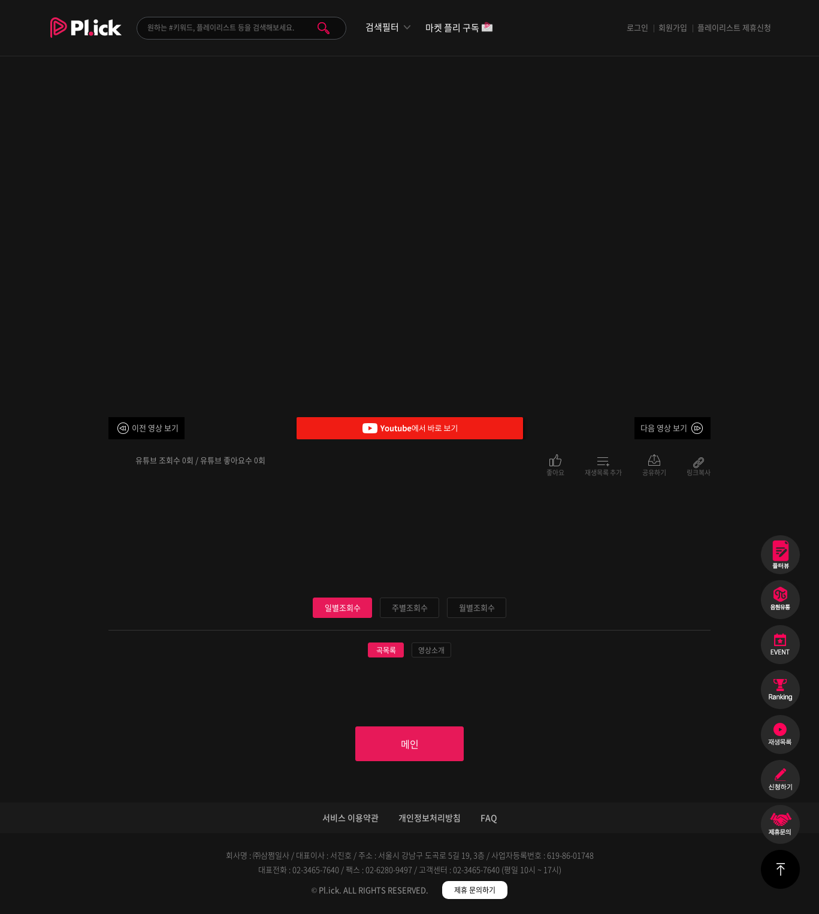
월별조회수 (477, 607)
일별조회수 (343, 607)
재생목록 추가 (603, 471)
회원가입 (672, 27)
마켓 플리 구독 (459, 28)
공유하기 (654, 471)
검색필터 (382, 27)
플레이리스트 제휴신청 (734, 27)
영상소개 (431, 650)
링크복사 (699, 471)
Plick (86, 36)
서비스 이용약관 (350, 817)
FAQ (488, 817)
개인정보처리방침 (429, 817)
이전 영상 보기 (155, 427)
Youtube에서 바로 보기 (410, 428)
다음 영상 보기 (663, 427)
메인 (410, 744)
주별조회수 (410, 607)
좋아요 (555, 471)
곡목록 (386, 650)
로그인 (637, 27)
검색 (323, 28)
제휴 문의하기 (474, 890)
